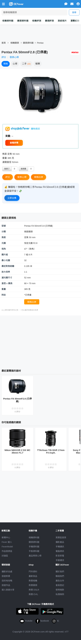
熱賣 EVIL (33, 594)
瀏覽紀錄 (75, 21)
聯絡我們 (60, 576)
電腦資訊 (60, 551)
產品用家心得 (35, 555)
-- (12, 136)
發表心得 (14, 57)
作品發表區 (7, 551)
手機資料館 (34, 546)
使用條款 (60, 590)
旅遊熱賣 (6, 576)
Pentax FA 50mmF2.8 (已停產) (17, 400)
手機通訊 (60, 546)
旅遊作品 (6, 585)
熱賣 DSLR (34, 590)
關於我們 (60, 571)
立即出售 (11, 198)
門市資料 (33, 571)
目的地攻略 (7, 580)
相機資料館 (7, 21)
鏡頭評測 (49, 21)
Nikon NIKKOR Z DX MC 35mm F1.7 (17, 451)
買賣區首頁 (61, 537)
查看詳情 (14, 143)
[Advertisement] (41, 341)
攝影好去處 (7, 571)
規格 (5, 63)
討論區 (5, 555)
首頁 (4, 43)
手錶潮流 (60, 560)
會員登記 (60, 585)
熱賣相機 (33, 580)
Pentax (40, 43)
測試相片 (62, 21)
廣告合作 (60, 580)
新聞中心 (6, 537)
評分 (4, 57)
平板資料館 (34, 551)
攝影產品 (60, 542)
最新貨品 (33, 576)
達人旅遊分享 (8, 590)
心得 (15, 63)
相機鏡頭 (14, 43)
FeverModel (7, 546)
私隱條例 (60, 594)
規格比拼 (38, 177)
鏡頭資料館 (22, 21)
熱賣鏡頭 (33, 585)
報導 (37, 63)
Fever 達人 (7, 542)
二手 (26, 63)
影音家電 (60, 555)
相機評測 (36, 21)
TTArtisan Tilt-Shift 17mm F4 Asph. (51, 451)
